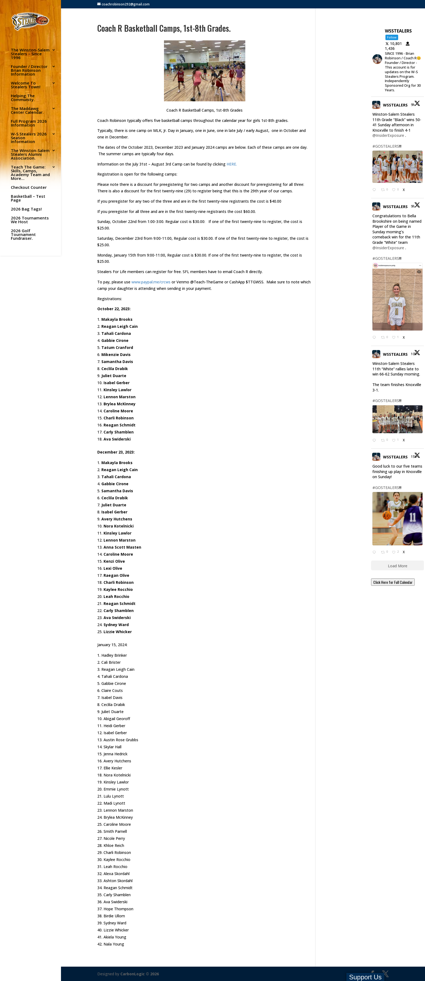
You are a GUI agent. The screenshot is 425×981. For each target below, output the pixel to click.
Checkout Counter (29, 187)
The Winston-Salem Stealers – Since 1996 (30, 54)
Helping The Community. (23, 98)
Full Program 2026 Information (29, 123)
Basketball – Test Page (28, 198)
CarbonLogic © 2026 (139, 973)
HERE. (232, 164)
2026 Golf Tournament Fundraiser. (23, 235)
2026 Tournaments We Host (30, 220)
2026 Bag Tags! (26, 209)
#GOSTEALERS (385, 146)
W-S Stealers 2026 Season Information (29, 138)
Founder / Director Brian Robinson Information (29, 70)
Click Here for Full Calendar (393, 582)
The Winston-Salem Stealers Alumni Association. (30, 154)
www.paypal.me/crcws (150, 281)
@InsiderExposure (388, 135)
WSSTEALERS (395, 105)
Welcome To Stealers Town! (25, 85)
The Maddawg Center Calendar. (27, 110)
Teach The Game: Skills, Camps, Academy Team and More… (30, 173)
